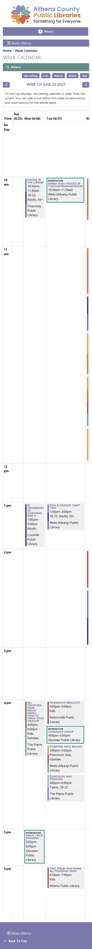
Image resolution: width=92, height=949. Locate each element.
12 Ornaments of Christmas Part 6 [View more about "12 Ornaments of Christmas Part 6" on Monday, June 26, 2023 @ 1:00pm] (35, 510)
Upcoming (31, 76)
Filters (15, 67)
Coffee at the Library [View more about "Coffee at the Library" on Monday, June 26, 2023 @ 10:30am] (35, 181)
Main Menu (19, 42)
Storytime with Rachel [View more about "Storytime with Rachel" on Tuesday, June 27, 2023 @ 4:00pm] (66, 747)
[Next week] (85, 85)
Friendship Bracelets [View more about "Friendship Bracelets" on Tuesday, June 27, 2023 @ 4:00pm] (65, 703)
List (45, 76)
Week (72, 76)
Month (58, 76)
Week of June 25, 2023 (46, 84)
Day (84, 76)
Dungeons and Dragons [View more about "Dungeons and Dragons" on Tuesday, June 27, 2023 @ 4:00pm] (61, 778)
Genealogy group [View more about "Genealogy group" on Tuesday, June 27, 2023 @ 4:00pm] (60, 732)
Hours (51, 31)
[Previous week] (6, 85)
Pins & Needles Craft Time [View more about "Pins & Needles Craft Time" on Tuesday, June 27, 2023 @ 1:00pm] (65, 506)
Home (7, 51)
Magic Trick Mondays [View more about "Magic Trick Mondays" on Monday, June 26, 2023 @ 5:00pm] (34, 837)
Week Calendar (26, 51)
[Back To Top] (46, 941)
